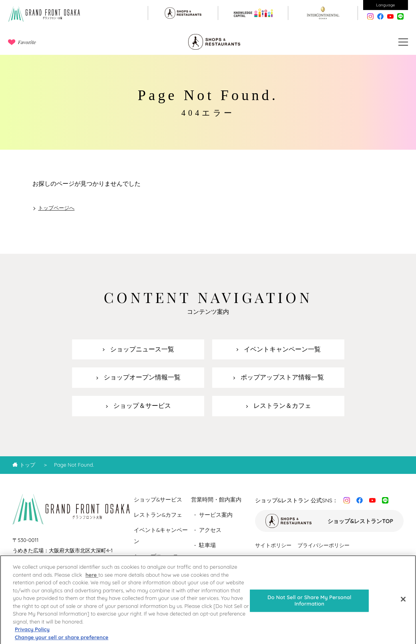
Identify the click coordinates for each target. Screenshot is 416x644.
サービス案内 (216, 514)
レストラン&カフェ (158, 514)
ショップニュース (156, 556)
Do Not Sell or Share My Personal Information (309, 605)
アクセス (210, 530)
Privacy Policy (32, 634)
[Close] (403, 604)
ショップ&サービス (158, 499)
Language (385, 5)
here (91, 579)
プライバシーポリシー (323, 545)
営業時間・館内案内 (216, 499)
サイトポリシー (273, 545)
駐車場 (207, 545)
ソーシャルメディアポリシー (289, 559)
